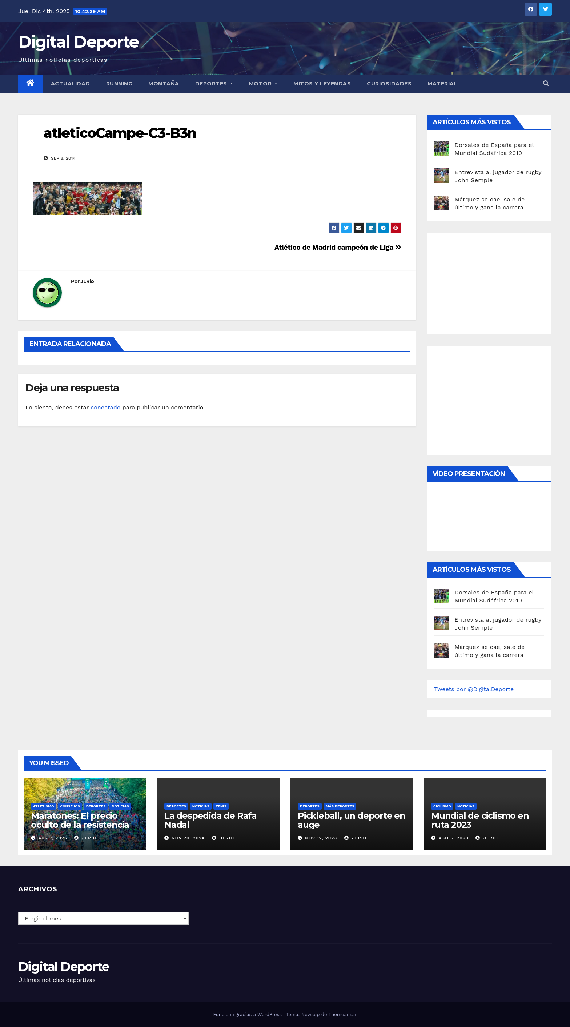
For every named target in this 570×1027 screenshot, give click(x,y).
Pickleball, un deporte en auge (351, 820)
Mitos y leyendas (322, 83)
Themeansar (343, 1014)
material (442, 83)
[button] (546, 83)
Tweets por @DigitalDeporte (474, 689)
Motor (263, 83)
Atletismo (43, 806)
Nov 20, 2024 (188, 838)
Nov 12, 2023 (321, 838)
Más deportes (340, 806)
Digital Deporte (78, 42)
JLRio (87, 281)
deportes (96, 806)
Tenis (221, 806)
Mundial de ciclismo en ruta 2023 (480, 820)
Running (119, 83)
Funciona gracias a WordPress (248, 1014)
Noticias (120, 806)
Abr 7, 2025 (52, 838)
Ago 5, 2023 (453, 838)
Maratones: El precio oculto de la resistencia (80, 820)
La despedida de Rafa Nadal (210, 820)
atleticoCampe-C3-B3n (120, 132)
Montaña (163, 83)
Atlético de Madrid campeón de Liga (337, 247)
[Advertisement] (488, 281)
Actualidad (70, 83)
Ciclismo (442, 806)
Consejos (70, 806)
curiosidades (389, 83)
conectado (105, 407)
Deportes (214, 83)
